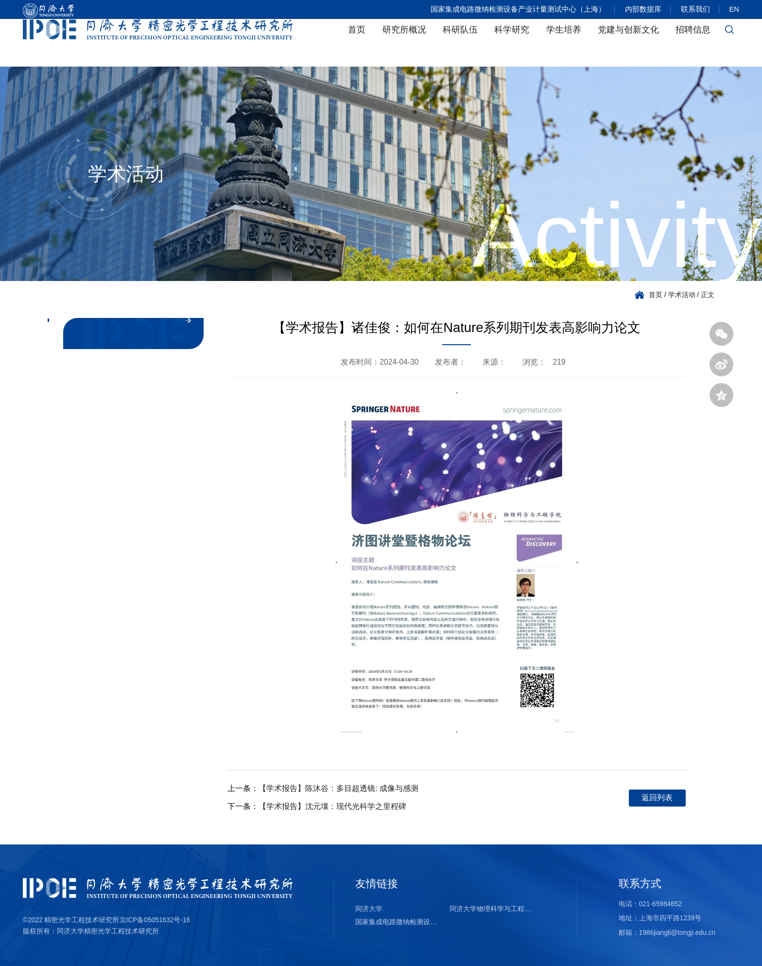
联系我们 (693, 10)
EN (734, 10)
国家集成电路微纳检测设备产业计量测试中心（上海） (512, 10)
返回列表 (657, 797)
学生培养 (563, 43)
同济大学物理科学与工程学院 (493, 909)
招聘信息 (692, 43)
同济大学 (368, 909)
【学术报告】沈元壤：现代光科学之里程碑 (332, 806)
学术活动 (681, 295)
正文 (707, 295)
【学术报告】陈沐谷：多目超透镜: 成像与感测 (338, 788)
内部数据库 (639, 10)
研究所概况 (404, 43)
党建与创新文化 (628, 43)
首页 (356, 43)
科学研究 (511, 43)
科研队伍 (460, 43)
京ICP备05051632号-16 (155, 920)
